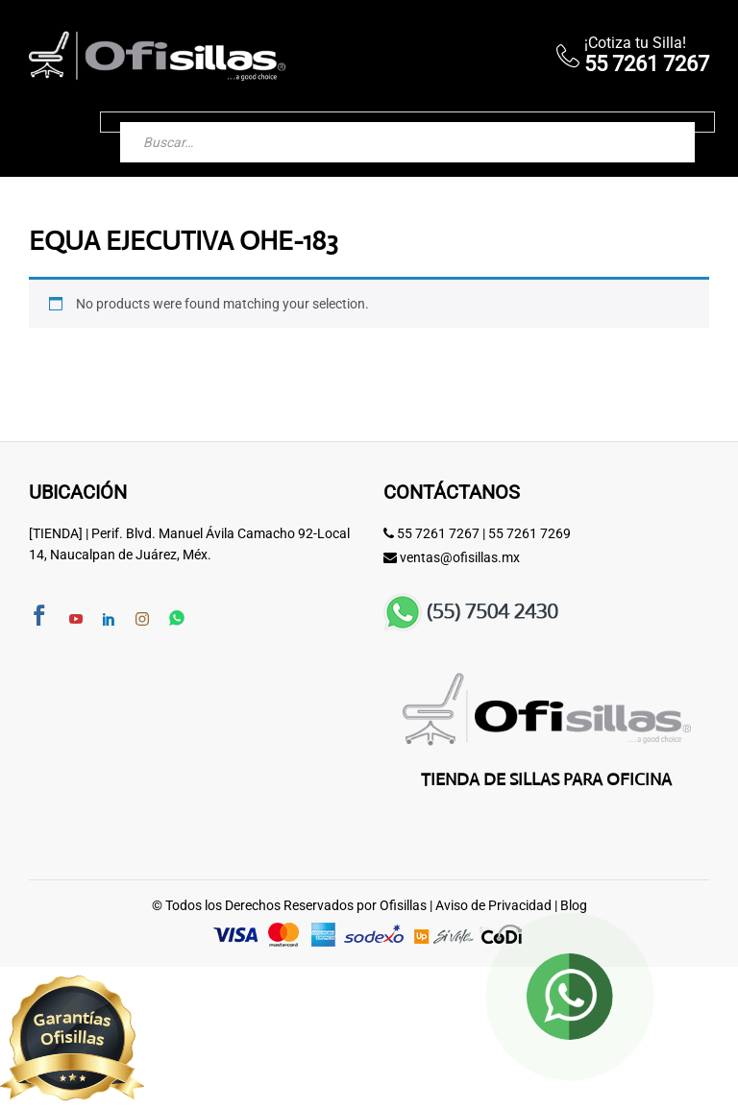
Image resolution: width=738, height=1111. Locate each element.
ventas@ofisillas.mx (460, 557)
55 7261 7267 (438, 533)
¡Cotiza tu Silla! (635, 43)
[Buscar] (661, 122)
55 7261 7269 (529, 533)
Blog (573, 905)
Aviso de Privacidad (493, 905)
